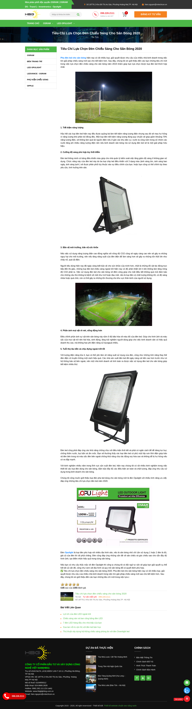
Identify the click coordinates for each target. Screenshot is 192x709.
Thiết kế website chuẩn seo (115, 706)
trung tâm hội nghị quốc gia (110, 666)
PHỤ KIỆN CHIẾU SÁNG (37, 79)
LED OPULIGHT (66, 23)
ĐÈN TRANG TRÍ (34, 61)
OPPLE (30, 86)
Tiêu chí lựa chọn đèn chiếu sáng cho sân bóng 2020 (101, 48)
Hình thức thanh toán (146, 665)
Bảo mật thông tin (144, 657)
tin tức (95, 37)
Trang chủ (33, 23)
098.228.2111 (107, 14)
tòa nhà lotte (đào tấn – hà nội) (111, 685)
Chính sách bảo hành (145, 670)
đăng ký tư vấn (151, 14)
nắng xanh (132, 706)
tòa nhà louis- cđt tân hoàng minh (112, 657)
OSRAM (48, 23)
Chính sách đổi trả (144, 661)
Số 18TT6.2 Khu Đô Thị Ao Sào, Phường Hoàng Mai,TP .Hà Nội (112, 4)
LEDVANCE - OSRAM (36, 73)
